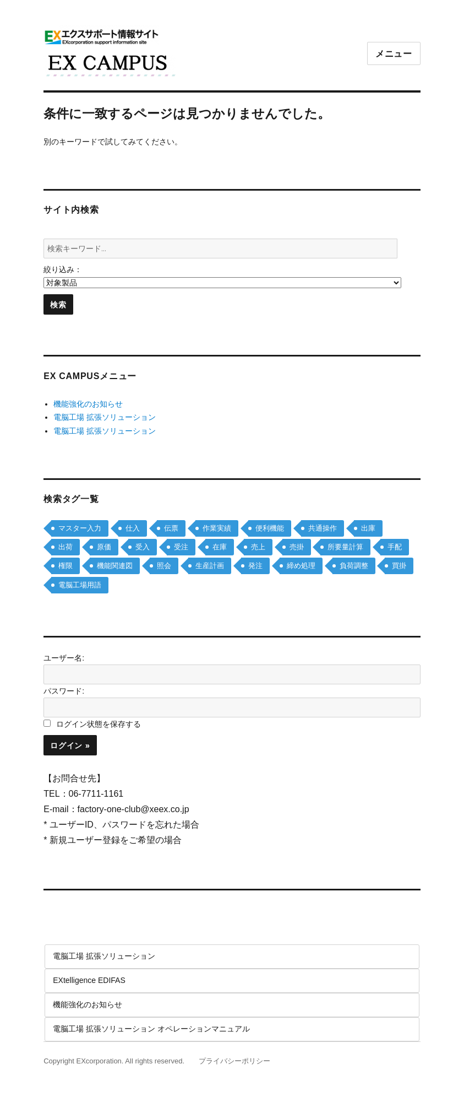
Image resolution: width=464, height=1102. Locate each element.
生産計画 (209, 565)
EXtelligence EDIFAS (89, 980)
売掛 (297, 547)
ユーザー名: (63, 657)
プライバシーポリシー (234, 1061)
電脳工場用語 (79, 585)
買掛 (399, 565)
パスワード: (63, 691)
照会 (164, 565)
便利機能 (269, 528)
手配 (394, 547)
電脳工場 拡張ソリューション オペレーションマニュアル (151, 1028)
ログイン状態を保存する (98, 724)
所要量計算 (345, 547)
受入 (142, 547)
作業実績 (217, 528)
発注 (255, 565)
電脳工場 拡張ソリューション (104, 417)
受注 (181, 547)
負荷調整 (354, 565)
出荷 (65, 547)
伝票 (171, 528)
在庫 (219, 547)
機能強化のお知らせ (88, 403)
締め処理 (301, 565)
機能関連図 (115, 565)
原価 (104, 547)
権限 (65, 565)
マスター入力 (79, 528)
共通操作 (322, 528)
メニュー (393, 53)
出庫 (368, 528)
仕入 (132, 528)
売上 (258, 547)
